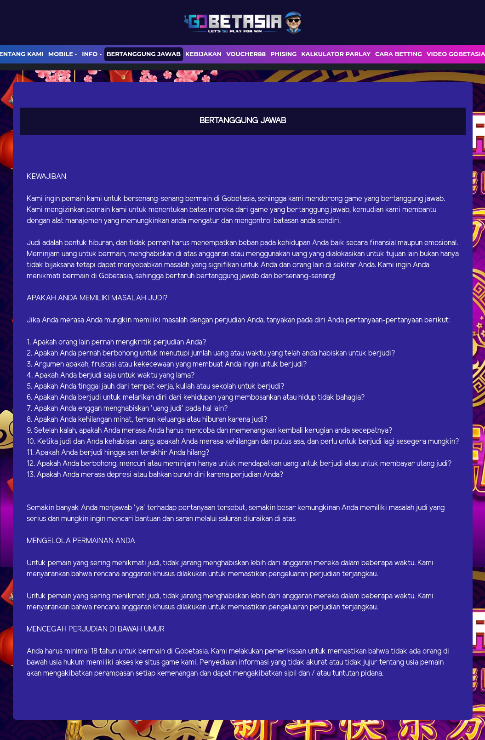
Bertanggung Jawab (144, 53)
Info (89, 53)
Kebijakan (203, 53)
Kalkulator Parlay (336, 53)
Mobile (60, 53)
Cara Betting (398, 53)
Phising (283, 53)
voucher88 (246, 53)
